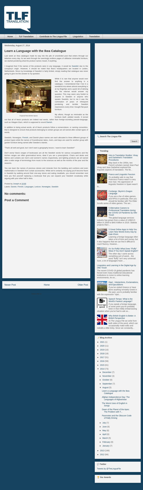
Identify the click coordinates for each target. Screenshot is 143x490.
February (106, 442)
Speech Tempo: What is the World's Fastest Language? (121, 300)
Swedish (75, 66)
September (107, 384)
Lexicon (37, 187)
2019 (102, 350)
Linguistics (78, 36)
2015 (102, 365)
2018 (102, 353)
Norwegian (46, 187)
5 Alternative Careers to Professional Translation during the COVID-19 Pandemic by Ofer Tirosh (123, 211)
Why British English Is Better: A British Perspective (122, 317)
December (107, 372)
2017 (102, 357)
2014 (102, 369)
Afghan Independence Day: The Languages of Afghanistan (116, 398)
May (104, 430)
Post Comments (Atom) (51, 294)
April (104, 434)
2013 (102, 450)
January (106, 446)
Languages (28, 187)
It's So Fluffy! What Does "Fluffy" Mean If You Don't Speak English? (123, 250)
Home (10, 36)
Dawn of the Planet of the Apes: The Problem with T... (115, 410)
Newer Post (10, 285)
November (107, 376)
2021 (102, 342)
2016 (102, 361)
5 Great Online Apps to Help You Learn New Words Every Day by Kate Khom (123, 231)
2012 (102, 454)
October (106, 380)
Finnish (25, 137)
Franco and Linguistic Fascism (122, 174)
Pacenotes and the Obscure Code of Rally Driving (117, 416)
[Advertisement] (46, 272)
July (104, 423)
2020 (102, 346)
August (105, 387)
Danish (49, 122)
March (105, 438)
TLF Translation (26, 36)
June (104, 427)
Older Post (83, 285)
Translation (94, 36)
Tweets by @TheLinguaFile (109, 469)
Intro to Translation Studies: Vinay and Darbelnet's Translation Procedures (123, 157)
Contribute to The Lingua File (53, 36)
